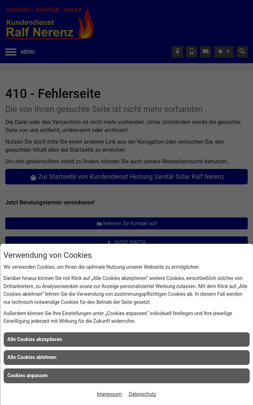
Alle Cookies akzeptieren (34, 339)
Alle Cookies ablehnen (31, 357)
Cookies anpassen (27, 375)
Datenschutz (142, 394)
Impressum (109, 394)
